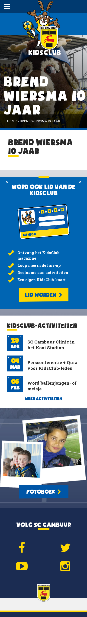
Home (12, 121)
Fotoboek (43, 492)
